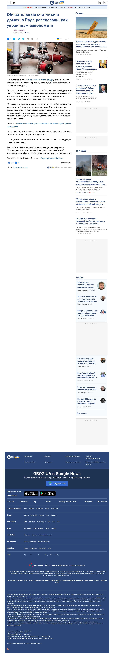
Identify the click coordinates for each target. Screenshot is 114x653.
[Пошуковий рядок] (105, 2)
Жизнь (48, 502)
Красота (40, 555)
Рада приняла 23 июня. (52, 158)
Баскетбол (34, 515)
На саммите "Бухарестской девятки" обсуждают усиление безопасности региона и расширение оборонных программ (91, 229)
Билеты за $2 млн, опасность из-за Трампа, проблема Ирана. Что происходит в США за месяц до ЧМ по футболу (86, 65)
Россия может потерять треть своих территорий (86, 388)
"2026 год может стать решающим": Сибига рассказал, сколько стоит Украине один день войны (86, 89)
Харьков (31, 508)
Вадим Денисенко (82, 290)
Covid (49, 548)
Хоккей (41, 515)
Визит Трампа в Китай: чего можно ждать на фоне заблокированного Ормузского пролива (87, 375)
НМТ (58, 522)
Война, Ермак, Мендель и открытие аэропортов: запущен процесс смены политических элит (85, 285)
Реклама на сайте (30, 462)
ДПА (49, 522)
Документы (48, 462)
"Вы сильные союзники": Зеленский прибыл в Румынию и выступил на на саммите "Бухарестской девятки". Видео (90, 221)
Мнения (79, 277)
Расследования (65, 502)
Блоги (74, 502)
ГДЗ (25, 522)
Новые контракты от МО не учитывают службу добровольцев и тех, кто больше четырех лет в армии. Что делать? (87, 299)
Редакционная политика (21, 167)
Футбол (26, 515)
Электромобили (38, 528)
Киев (25, 508)
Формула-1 (54, 515)
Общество (89, 502)
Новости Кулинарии (45, 535)
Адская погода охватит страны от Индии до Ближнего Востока (91, 51)
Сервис (53, 528)
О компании (28, 456)
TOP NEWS (81, 151)
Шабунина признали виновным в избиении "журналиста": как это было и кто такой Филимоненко (86, 361)
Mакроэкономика (44, 541)
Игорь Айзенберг (82, 381)
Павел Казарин (82, 304)
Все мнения (81, 413)
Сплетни (33, 555)
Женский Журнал (56, 555)
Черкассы (54, 508)
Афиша (26, 555)
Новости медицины (30, 548)
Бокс (47, 515)
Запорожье (39, 508)
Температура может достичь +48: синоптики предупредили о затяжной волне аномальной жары (91, 44)
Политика (23, 502)
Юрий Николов (81, 366)
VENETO (70, 7)
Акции (47, 528)
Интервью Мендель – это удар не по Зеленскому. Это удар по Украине (87, 313)
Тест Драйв (27, 528)
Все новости (102, 502)
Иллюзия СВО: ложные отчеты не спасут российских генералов (86, 401)
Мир (34, 502)
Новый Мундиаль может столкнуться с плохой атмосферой (84, 74)
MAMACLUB (42, 548)
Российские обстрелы (82, 7)
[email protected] (31, 638)
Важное (80, 13)
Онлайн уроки (41, 522)
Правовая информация (72, 456)
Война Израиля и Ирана (57, 7)
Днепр (47, 508)
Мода (46, 555)
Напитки (34, 535)
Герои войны (28, 7)
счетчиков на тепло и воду (40, 80)
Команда (47, 456)
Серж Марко (81, 407)
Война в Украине (40, 7)
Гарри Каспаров (82, 392)
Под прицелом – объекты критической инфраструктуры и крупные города (89, 189)
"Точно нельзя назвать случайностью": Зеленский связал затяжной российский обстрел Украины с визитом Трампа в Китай (91, 201)
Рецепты (27, 535)
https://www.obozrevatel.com (76, 594)
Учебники (32, 522)
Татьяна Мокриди (82, 318)
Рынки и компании (19, 30)
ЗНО (53, 522)
